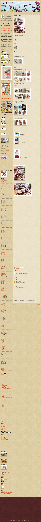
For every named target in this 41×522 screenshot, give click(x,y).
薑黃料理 (2, 367)
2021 (2, 407)
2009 (2, 418)
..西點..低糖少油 (3, 222)
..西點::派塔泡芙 (17, 268)
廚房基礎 (4, 491)
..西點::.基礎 (2, 202)
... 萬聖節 (2, 181)
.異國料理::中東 (2, 275)
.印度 (1, 253)
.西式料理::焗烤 (2, 261)
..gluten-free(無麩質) (3, 252)
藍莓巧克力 (3, 394)
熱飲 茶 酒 (6, 492)
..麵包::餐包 (2, 247)
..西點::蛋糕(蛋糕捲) (3, 214)
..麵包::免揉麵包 (3, 239)
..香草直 (2, 224)
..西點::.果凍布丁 (3, 200)
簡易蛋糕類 (5, 493)
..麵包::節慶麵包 (3, 245)
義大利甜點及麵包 (3, 361)
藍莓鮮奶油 (3, 386)
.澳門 (1, 289)
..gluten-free (2, 251)
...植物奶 (2, 195)
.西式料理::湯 (2, 262)
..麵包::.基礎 (2, 230)
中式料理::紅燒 (2, 304)
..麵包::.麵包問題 (3, 232)
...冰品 (2, 187)
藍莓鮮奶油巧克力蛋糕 (4, 385)
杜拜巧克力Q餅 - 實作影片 (6, 472)
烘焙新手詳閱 (7, 491)
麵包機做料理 (2, 368)
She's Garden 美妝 (3, 424)
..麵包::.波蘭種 (2, 229)
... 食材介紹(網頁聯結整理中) (4, 185)
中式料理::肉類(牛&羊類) (3, 297)
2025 (2, 375)
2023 (2, 405)
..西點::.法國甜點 (3, 201)
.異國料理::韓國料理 (3, 282)
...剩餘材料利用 (2, 194)
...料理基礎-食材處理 (3, 192)
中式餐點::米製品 (3, 324)
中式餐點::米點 (2, 325)
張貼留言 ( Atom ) (16, 305)
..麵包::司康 (2, 237)
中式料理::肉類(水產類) (3, 296)
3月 (2, 401)
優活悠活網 (2, 429)
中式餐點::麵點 (2, 339)
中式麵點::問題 (2, 340)
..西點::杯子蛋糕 (3, 208)
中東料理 (2, 341)
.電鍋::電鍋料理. (3, 287)
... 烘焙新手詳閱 (3, 186)
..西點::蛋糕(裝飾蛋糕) (3, 215)
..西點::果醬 (2, 209)
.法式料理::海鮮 (2, 266)
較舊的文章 (38, 304)
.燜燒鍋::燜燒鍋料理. (3, 290)
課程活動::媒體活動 (3, 362)
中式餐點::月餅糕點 (3, 320)
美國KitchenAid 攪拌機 (3, 353)
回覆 (16, 274)
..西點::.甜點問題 (3, 203)
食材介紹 (10, 491)
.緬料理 (2, 288)
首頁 (26, 304)
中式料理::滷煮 (2, 312)
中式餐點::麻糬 (2, 327)
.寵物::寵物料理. (3, 291)
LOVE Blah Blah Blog (18, 272)
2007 (2, 420)
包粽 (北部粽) (5, 479)
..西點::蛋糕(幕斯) (3, 216)
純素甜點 (8, 493)
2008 (2, 419)
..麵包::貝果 (2, 240)
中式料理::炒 (2, 302)
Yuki (16, 281)
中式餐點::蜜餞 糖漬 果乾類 (4, 333)
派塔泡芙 (2, 493)
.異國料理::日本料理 (3, 276)
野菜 (1, 356)
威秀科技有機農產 (3, 426)
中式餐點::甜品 (2, 326)
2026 (2, 374)
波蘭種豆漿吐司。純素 (6, 486)
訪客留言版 (2, 355)
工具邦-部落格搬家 (3, 425)
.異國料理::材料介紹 (3, 280)
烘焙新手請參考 (2, 45)
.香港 (1, 267)
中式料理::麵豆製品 (3, 319)
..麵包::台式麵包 (3, 236)
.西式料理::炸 (2, 259)
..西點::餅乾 (2, 218)
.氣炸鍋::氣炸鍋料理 (3, 268)
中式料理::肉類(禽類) (3, 298)
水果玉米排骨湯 (3, 395)
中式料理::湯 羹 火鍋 (3, 310)
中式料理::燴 (2, 318)
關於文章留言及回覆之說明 (4, 35)
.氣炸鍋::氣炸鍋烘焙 (3, 269)
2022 (2, 406)
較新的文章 (14, 304)
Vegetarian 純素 (2, 371)
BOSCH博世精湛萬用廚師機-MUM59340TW (5, 370)
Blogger (30, 520)
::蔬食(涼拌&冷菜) (3, 179)
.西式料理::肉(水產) (3, 254)
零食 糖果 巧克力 (9, 492)
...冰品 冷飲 (2, 188)
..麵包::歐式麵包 (3, 246)
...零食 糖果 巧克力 (3, 196)
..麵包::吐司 (2, 238)
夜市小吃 (4, 492)
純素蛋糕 (10, 493)
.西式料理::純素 (2, 260)
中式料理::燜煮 (2, 317)
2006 (2, 421)
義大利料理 (2, 360)
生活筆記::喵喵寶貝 (3, 346)
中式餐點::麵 (2, 338)
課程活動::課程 (2, 364)
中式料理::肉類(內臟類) (3, 295)
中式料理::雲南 (2, 311)
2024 (2, 404)
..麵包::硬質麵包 (3, 244)
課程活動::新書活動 (3, 363)
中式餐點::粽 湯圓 (3, 332)
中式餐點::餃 (2, 334)
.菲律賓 (2, 283)
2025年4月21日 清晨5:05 (22, 272)
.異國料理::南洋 (2, 281)
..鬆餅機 (2, 225)
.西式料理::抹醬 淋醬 (3, 258)
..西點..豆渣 (2, 223)
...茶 (1, 193)
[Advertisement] (26, 205)
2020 (2, 408)
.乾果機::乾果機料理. (3, 274)
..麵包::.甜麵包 (2, 231)
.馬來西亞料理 (2, 273)
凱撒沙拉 (3, 396)
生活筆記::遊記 (2, 347)
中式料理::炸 (2, 303)
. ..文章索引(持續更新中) (3, 180)
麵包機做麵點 (2, 369)
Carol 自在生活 (7, 3)
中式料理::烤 (2, 305)
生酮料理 (2, 348)
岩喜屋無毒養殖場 (3, 428)
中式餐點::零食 (2, 331)
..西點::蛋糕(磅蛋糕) (3, 217)
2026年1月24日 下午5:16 (19, 281)
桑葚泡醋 (3, 384)
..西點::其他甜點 (3, 207)
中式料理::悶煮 (2, 309)
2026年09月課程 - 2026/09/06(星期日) (5, 150)
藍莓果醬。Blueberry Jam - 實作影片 (6, 387)
